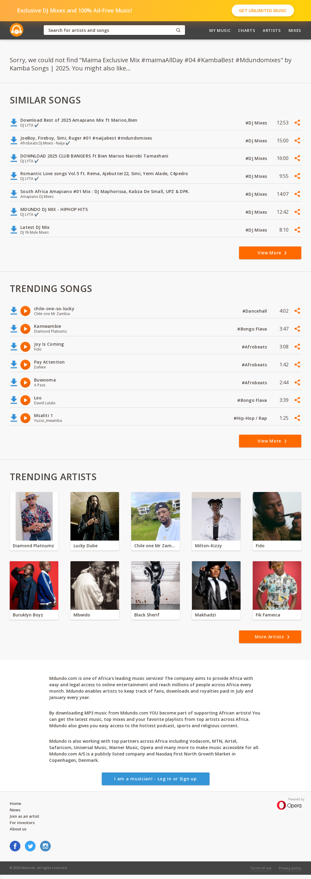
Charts (246, 30)
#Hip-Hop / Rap (251, 418)
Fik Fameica (268, 615)
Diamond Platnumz (33, 545)
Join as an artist (24, 816)
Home (15, 803)
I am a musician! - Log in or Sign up (155, 779)
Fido (260, 545)
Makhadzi (205, 615)
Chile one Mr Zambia (155, 545)
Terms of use (261, 868)
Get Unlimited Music (263, 10)
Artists (272, 30)
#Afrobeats (255, 347)
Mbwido (81, 615)
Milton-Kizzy (208, 545)
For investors (22, 822)
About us (18, 829)
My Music (220, 30)
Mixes (295, 30)
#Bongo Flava (252, 329)
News (15, 810)
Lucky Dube (85, 545)
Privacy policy (290, 868)
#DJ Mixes (256, 123)
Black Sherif (146, 615)
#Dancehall (255, 311)
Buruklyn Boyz (28, 615)
